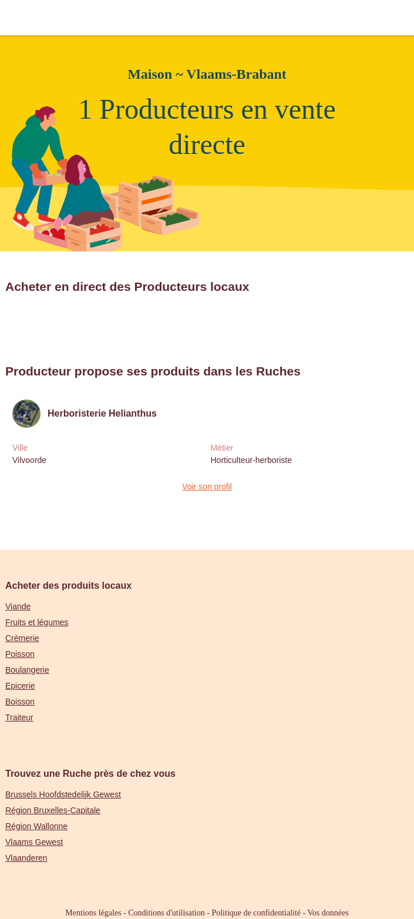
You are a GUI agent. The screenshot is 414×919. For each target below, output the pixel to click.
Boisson (20, 701)
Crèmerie (22, 638)
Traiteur (19, 717)
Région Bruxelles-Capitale (52, 810)
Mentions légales (93, 912)
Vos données (328, 912)
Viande (18, 606)
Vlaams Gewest (34, 842)
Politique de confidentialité (256, 912)
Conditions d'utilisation (166, 912)
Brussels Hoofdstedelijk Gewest (63, 794)
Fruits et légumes (36, 622)
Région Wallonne (36, 826)
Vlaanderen (26, 858)
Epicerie (20, 685)
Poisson (20, 654)
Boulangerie (27, 670)
